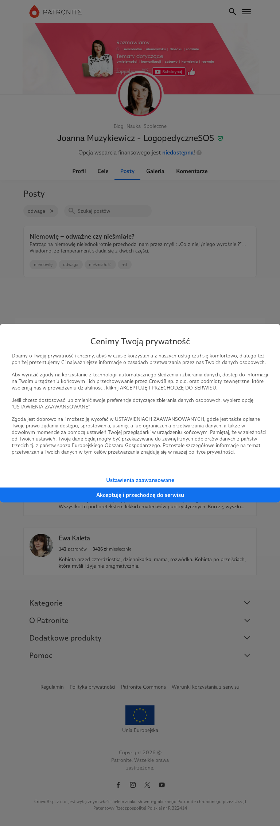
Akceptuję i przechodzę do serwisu (140, 495)
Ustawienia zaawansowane (140, 480)
